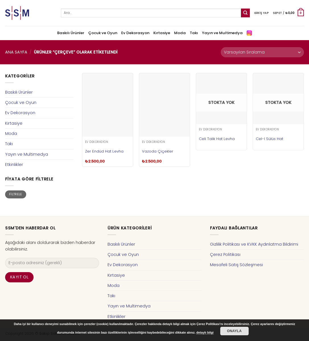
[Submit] (245, 13)
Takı (194, 33)
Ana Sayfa (16, 52)
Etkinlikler (14, 164)
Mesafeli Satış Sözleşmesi (236, 265)
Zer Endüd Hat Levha (104, 151)
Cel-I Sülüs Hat (269, 138)
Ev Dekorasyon (135, 33)
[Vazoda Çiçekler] (164, 105)
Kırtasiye (161, 33)
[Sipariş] (262, 52)
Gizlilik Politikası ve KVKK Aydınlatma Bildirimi (254, 244)
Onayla (234, 331)
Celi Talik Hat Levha (217, 138)
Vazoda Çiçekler (157, 151)
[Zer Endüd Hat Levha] (107, 105)
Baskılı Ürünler (70, 33)
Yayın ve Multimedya (222, 33)
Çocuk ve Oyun (102, 33)
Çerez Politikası (225, 254)
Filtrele (15, 194)
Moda (180, 33)
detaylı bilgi (205, 332)
